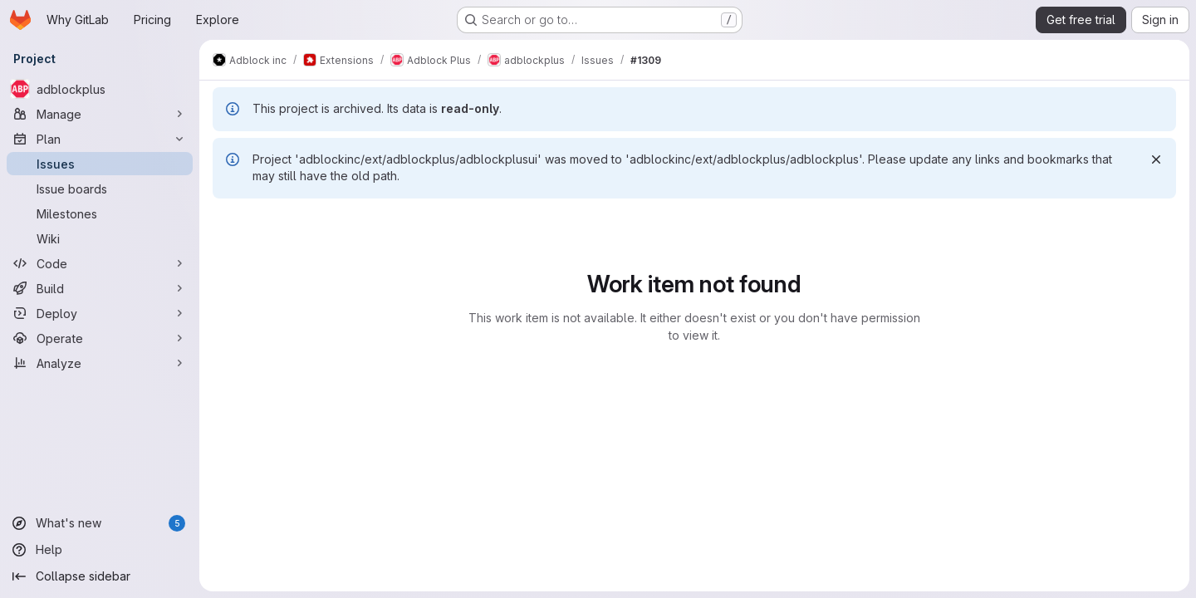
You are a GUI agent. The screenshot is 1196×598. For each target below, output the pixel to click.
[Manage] (100, 113)
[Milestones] (100, 213)
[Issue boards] (100, 188)
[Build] (100, 288)
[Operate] (100, 338)
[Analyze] (100, 363)
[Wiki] (100, 238)
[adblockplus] (100, 88)
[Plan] (100, 138)
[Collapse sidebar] (100, 576)
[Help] (100, 549)
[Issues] (100, 163)
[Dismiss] (1156, 159)
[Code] (100, 263)
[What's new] (100, 523)
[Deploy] (100, 313)
